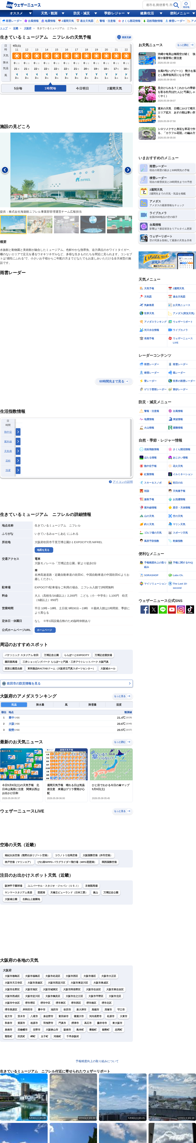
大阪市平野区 (95, 996)
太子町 (44, 1036)
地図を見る (43, 550)
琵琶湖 (41, 892)
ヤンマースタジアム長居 (18, 892)
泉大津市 (81, 1009)
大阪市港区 (89, 976)
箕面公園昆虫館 (13, 668)
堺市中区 (45, 1002)
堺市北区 (107, 1002)
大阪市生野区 (12, 989)
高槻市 (95, 1009)
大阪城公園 (11, 899)
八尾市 (34, 1016)
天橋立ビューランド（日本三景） (69, 892)
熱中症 (8, 432)
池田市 (54, 1009)
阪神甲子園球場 (13, 885)
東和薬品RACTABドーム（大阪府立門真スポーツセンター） (61, 668)
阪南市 (67, 1029)
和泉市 (8, 1023)
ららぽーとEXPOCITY (76, 655)
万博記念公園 (51, 655)
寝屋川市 (79, 1016)
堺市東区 (61, 1002)
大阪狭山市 (52, 1029)
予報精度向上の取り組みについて (97, 1061)
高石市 (88, 1023)
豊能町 (93, 1029)
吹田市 (67, 1009)
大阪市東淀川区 (79, 982)
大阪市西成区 (12, 996)
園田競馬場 (11, 661)
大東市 (123, 1016)
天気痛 (8, 451)
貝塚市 (108, 1009)
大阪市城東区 (50, 989)
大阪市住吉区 (93, 989)
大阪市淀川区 (32, 996)
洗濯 (8, 470)
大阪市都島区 (12, 976)
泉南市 (8, 1029)
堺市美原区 (11, 1009)
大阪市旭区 (31, 989)
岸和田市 (28, 1009)
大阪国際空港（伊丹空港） (98, 855)
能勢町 (105, 1029)
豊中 (11, 717)
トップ (3, 28)
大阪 (11, 723)
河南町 (57, 1036)
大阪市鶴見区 (52, 996)
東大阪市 (117, 1023)
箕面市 (21, 1023)
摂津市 (75, 1023)
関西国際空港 (109, 862)
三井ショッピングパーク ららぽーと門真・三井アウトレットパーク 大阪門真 (66, 661)
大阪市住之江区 (74, 996)
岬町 (32, 1036)
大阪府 (27, 28)
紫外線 (8, 441)
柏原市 (34, 1023)
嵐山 (95, 892)
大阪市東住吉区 (115, 989)
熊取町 (8, 1036)
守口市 (121, 1009)
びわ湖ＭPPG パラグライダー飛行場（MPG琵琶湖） (67, 862)
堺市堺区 (30, 1002)
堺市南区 (91, 1002)
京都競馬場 (91, 885)
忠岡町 (118, 1029)
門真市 (62, 1023)
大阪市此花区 (52, 976)
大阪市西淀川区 (56, 982)
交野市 (36, 1029)
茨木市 (21, 1016)
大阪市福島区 (32, 976)
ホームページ (44, 630)
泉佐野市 (48, 1016)
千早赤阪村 (72, 1036)
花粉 (8, 460)
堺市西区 (76, 1002)
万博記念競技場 (103, 655)
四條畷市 (23, 1029)
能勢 (11, 729)
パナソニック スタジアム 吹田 (21, 655)
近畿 (15, 28)
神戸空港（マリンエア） (18, 862)
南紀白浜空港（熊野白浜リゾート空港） (27, 855)
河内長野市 (95, 1016)
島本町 (80, 1029)
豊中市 (41, 1009)
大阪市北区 (115, 996)
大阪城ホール (107, 668)
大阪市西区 (72, 976)
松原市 (110, 1016)
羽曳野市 (48, 1023)
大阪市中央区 (12, 1002)
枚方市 (8, 1016)
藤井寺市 (102, 1023)
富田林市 (64, 1016)
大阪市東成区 (100, 982)
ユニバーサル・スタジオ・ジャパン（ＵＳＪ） (54, 885)
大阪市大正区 (108, 976)
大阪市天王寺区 (13, 982)
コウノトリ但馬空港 (66, 855)
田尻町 (21, 1036)
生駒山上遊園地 (31, 899)
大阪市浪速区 (35, 982)
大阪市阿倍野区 (72, 989)
